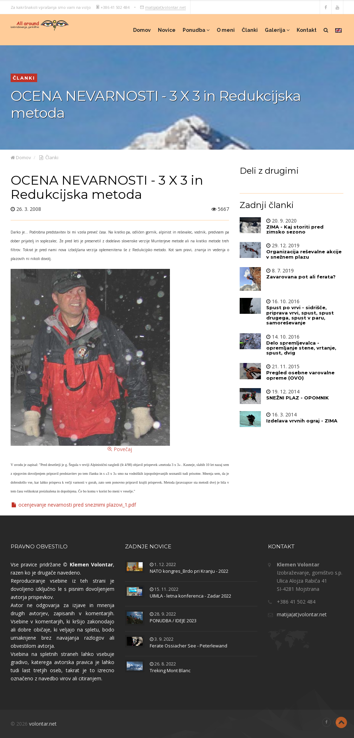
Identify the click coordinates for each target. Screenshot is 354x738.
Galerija (277, 30)
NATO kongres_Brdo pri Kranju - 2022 (189, 571)
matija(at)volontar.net (165, 7)
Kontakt (306, 30)
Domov (142, 30)
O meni (226, 30)
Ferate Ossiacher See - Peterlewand (188, 645)
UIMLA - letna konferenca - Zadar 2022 (190, 596)
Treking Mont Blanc (170, 670)
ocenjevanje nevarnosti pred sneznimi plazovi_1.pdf (73, 504)
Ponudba (196, 30)
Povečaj (90, 360)
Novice (167, 30)
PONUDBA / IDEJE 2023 (173, 620)
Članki (250, 30)
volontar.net (43, 723)
